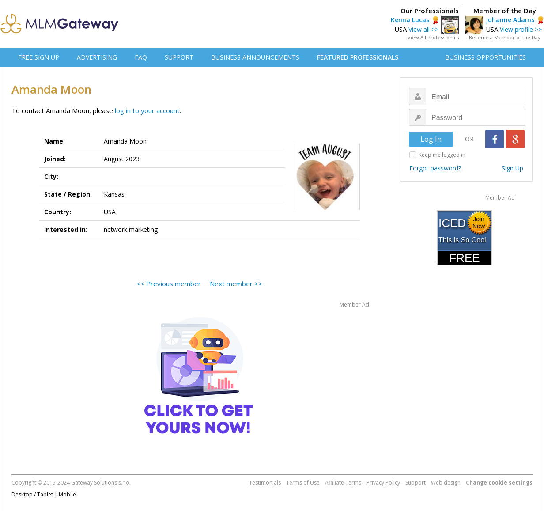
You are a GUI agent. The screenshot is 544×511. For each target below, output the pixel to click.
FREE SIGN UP (38, 57)
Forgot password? (435, 168)
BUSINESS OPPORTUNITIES (485, 57)
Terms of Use (303, 482)
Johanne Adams (510, 19)
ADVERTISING (97, 57)
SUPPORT (179, 57)
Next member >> (236, 283)
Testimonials (265, 482)
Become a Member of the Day (504, 37)
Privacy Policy (383, 482)
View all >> (423, 29)
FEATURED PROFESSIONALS (357, 57)
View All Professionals (433, 37)
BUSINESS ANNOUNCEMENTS (255, 57)
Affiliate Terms (343, 482)
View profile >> (521, 29)
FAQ (141, 57)
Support (415, 482)
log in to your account (147, 110)
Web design (446, 482)
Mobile (67, 494)
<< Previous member (168, 283)
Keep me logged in (442, 155)
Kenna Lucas (410, 19)
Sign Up (512, 168)
